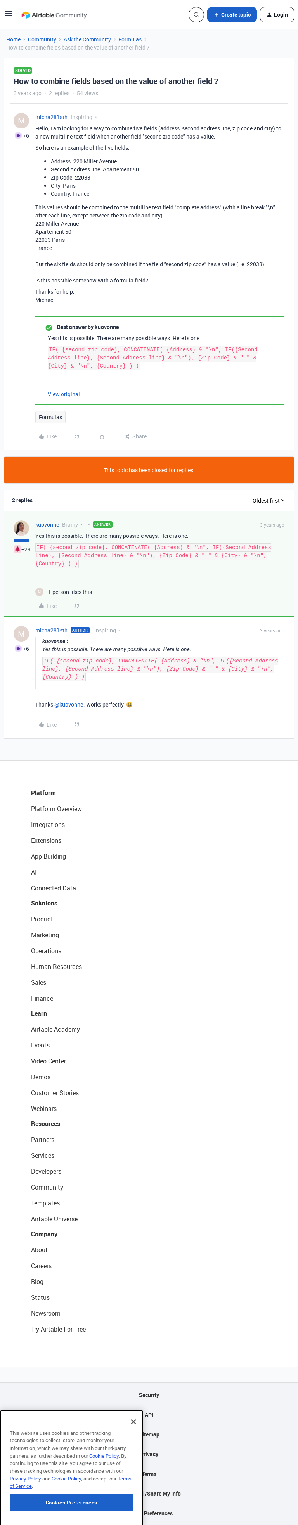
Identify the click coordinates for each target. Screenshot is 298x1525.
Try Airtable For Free (58, 1329)
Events (40, 1045)
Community (42, 39)
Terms (149, 1473)
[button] (8, 16)
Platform (43, 793)
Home (13, 39)
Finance (42, 998)
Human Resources (56, 966)
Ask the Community (87, 39)
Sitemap (149, 1434)
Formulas (130, 39)
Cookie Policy (104, 1472)
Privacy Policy (25, 1494)
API (149, 1414)
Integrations (48, 824)
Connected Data (53, 888)
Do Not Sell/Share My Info (149, 1493)
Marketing (45, 935)
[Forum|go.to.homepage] (53, 14)
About (39, 1250)
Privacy (149, 1454)
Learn (39, 1013)
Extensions (46, 840)
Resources (45, 1123)
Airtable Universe (54, 1219)
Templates (45, 1203)
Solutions (44, 903)
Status (40, 1297)
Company (44, 1234)
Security (149, 1394)
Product (42, 919)
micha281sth (51, 117)
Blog (37, 1281)
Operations (46, 950)
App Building (48, 856)
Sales (38, 982)
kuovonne (47, 524)
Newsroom (46, 1313)
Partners (42, 1139)
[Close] (133, 1437)
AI (34, 872)
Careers (41, 1265)
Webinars (44, 1108)
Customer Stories (55, 1093)
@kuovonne (68, 704)
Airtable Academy (55, 1029)
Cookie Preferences (149, 1513)
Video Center (48, 1061)
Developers (46, 1171)
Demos (40, 1077)
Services (42, 1155)
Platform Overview (56, 808)
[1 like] (63, 592)
